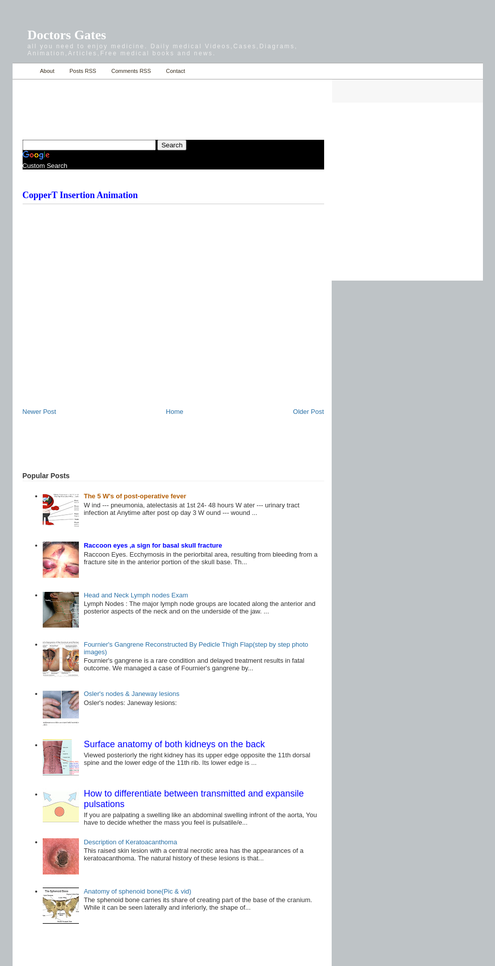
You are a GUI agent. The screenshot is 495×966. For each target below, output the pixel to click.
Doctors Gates (67, 35)
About (47, 71)
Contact (175, 71)
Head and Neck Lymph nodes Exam (136, 595)
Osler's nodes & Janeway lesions (131, 693)
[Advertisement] (140, 104)
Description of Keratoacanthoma (130, 842)
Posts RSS (82, 71)
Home (24, 71)
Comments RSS (131, 71)
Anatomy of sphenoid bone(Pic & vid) (137, 891)
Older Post (308, 411)
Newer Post (39, 411)
